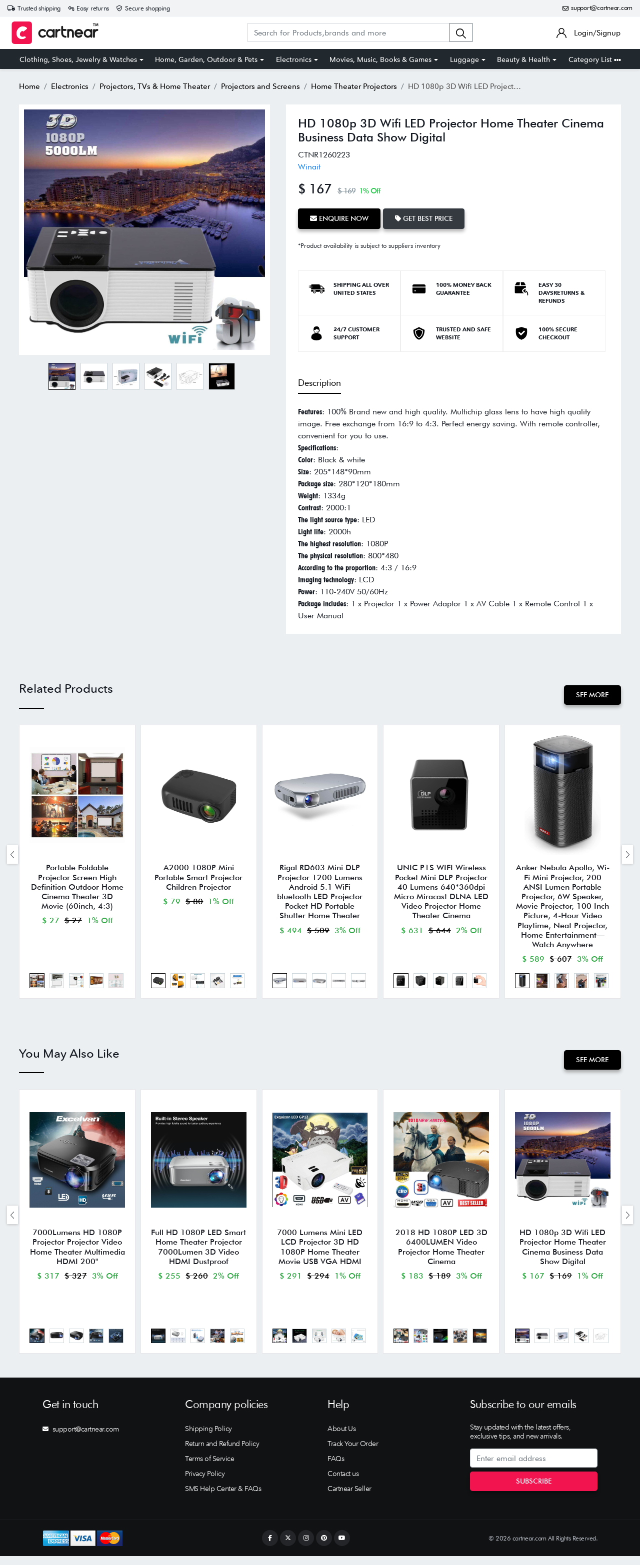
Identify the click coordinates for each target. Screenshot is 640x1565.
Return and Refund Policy (222, 1452)
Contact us (343, 1482)
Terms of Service (209, 1467)
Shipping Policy (208, 1437)
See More (592, 694)
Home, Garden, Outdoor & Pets (206, 59)
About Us (342, 1437)
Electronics (294, 59)
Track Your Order (353, 1452)
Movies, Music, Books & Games (381, 59)
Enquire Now (340, 218)
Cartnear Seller (350, 1497)
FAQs (336, 1467)
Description (319, 381)
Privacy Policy (204, 1482)
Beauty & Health (523, 59)
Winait (309, 166)
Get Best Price (427, 218)
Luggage (464, 59)
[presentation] (12, 855)
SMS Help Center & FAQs (223, 1497)
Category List (594, 59)
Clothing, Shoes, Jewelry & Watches (78, 59)
